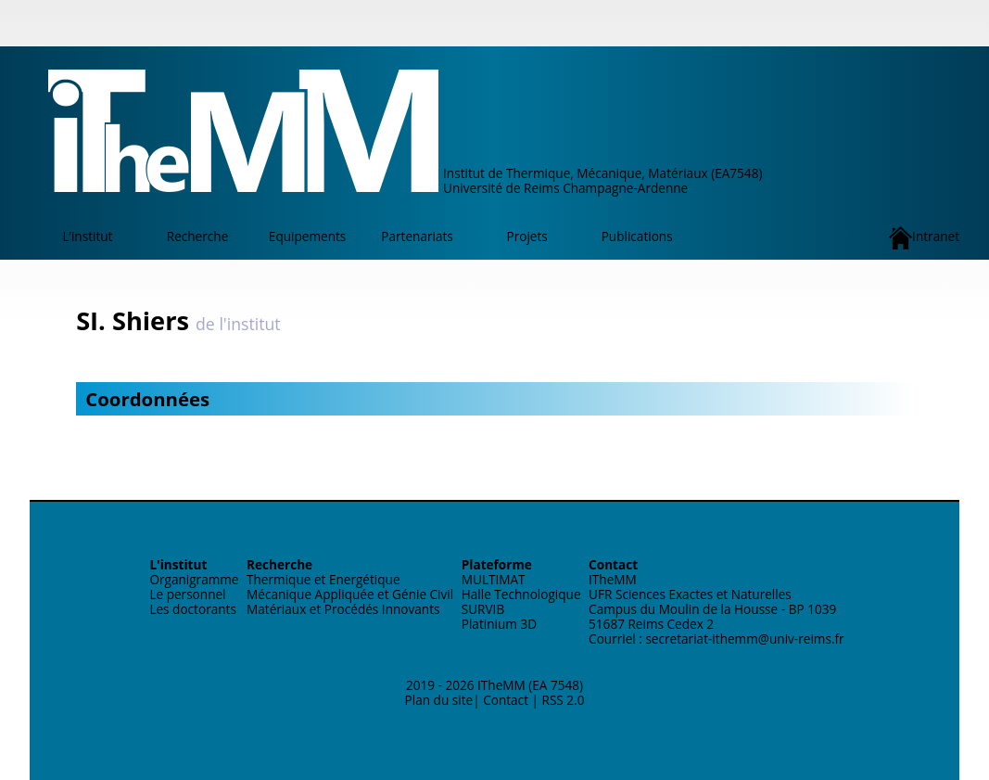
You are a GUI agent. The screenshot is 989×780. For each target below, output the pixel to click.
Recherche (198, 236)
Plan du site (439, 700)
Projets (526, 236)
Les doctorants (192, 609)
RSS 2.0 (563, 700)
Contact (505, 700)
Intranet (924, 237)
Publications (637, 236)
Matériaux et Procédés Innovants (343, 609)
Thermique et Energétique (323, 579)
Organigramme (193, 579)
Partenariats (417, 236)
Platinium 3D (499, 624)
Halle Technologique (521, 594)
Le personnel (187, 594)
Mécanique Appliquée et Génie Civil (350, 594)
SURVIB (483, 609)
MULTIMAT (494, 579)
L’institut (88, 236)
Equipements (307, 236)
